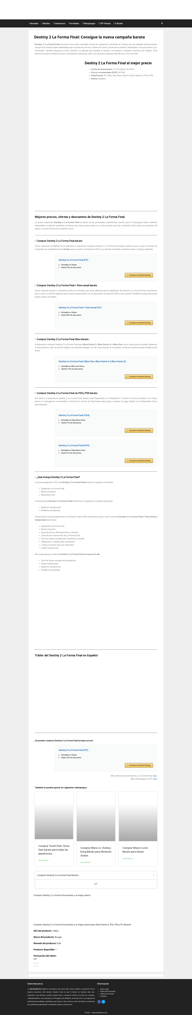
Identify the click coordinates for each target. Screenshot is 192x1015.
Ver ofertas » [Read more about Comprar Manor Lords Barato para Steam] (128, 859)
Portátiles (73, 23)
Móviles (45, 23)
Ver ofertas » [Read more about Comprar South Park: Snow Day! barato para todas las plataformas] (43, 860)
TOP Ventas (104, 23)
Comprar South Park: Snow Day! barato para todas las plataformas (53, 849)
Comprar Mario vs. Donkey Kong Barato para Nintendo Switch (95, 851)
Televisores (59, 23)
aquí (155, 776)
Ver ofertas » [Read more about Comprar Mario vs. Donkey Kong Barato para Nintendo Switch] (85, 862)
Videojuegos (88, 23)
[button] (162, 23)
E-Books (118, 23)
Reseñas (33, 23)
